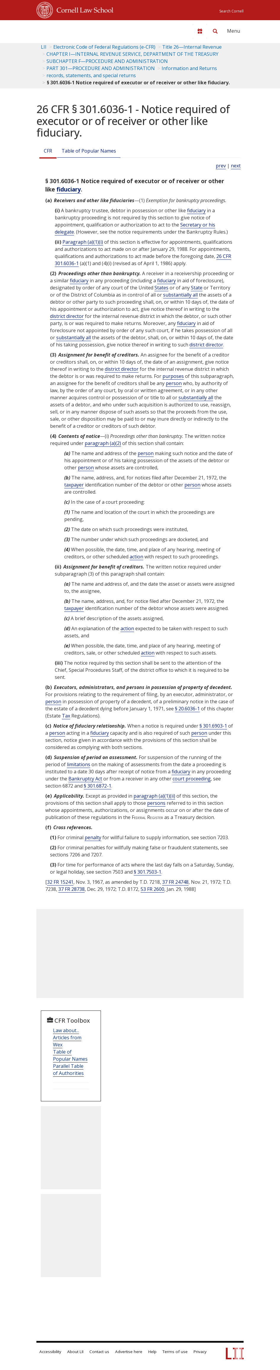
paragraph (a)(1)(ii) (154, 796)
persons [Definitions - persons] (156, 803)
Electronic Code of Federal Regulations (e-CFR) (104, 47)
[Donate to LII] (200, 31)
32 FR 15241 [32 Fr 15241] (60, 882)
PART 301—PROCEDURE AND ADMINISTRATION (100, 68)
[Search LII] (215, 31)
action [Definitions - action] (136, 556)
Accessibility (50, 1351)
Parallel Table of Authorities (68, 1069)
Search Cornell (231, 11)
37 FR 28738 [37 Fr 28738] (71, 889)
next (236, 165)
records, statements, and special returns (91, 75)
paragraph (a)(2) (103, 443)
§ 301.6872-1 (97, 786)
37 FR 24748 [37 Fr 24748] (175, 882)
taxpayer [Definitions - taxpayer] (74, 485)
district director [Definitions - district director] (67, 316)
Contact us (99, 1351)
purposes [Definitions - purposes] (173, 376)
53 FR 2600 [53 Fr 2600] (152, 889)
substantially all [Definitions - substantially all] (180, 295)
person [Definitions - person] (174, 383)
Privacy (200, 1351)
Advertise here (128, 1351)
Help (152, 1351)
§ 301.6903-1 (213, 726)
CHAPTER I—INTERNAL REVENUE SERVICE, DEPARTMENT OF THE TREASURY (132, 54)
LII (43, 47)
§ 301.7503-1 (147, 872)
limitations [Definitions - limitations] (78, 764)
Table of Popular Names (89, 151)
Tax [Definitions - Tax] (66, 715)
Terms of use (175, 1351)
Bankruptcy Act (85, 778)
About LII (75, 1351)
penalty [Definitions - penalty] (93, 837)
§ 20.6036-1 (187, 708)
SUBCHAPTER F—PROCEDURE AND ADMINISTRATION (107, 61)
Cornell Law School (83, 9)
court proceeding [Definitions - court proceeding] (192, 778)
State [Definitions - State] (196, 287)
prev (221, 165)
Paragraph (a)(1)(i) (82, 242)
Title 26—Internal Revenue (192, 47)
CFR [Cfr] (48, 151)
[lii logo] (59, 30)
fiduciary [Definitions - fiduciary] (69, 189)
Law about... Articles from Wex (67, 1037)
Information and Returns (189, 68)
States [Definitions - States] (161, 287)
